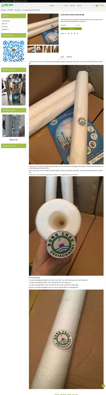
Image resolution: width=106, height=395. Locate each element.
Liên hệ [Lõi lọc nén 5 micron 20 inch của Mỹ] (71, 28)
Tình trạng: (63, 25)
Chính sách (72, 5)
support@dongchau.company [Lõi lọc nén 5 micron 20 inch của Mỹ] (20, 1)
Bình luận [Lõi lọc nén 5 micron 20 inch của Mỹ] (69, 57)
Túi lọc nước (5, 26)
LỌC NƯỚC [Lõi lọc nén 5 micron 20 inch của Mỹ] (10, 10)
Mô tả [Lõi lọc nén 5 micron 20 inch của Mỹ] (62, 57)
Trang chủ (52, 5)
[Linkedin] (71, 33)
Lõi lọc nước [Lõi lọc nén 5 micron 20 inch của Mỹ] (18, 10)
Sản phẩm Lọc (5, 29)
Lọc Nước (59, 5)
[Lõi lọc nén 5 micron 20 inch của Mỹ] (7, 6)
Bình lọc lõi (4, 23)
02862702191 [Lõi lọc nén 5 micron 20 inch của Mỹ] (9, 1)
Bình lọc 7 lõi (13, 140)
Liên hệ (79, 5)
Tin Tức (66, 5)
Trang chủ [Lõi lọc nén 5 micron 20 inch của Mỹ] (3, 10)
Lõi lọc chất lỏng (6, 21)
